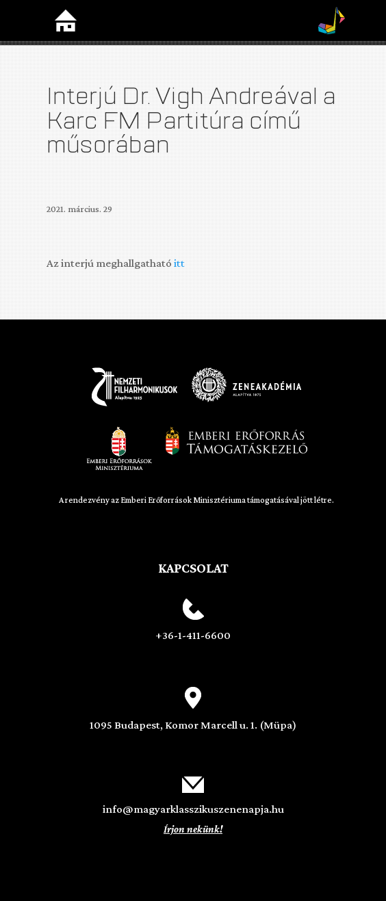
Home (66, 20)
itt (179, 263)
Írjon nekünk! (193, 829)
